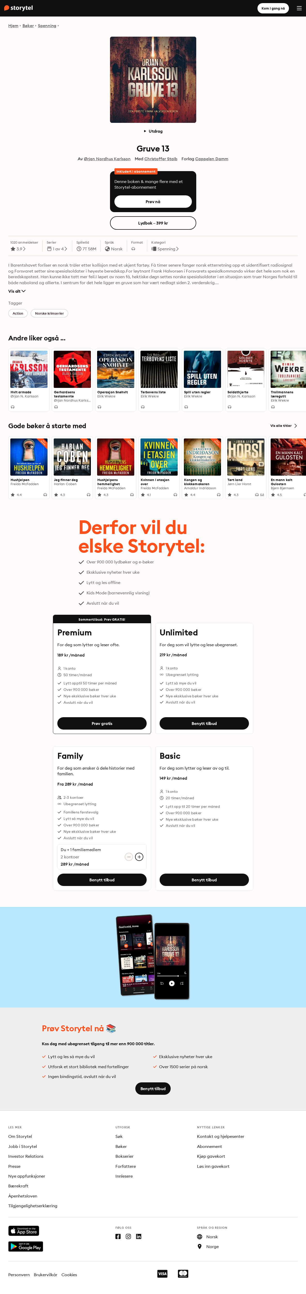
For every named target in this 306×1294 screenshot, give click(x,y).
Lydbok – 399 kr (153, 223)
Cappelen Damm (211, 158)
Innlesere (124, 1176)
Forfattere (125, 1166)
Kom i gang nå (273, 8)
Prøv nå (153, 201)
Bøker (28, 25)
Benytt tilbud (204, 723)
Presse (14, 1166)
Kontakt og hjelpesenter (220, 1136)
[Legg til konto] (139, 857)
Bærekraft (18, 1185)
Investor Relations (25, 1156)
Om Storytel (20, 1136)
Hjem (13, 25)
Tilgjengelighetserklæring (32, 1205)
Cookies (69, 1274)
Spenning (47, 25)
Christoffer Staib (160, 158)
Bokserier (124, 1156)
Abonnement (209, 1146)
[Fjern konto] (129, 857)
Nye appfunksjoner (26, 1176)
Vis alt (17, 291)
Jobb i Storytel (22, 1146)
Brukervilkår (45, 1274)
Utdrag (153, 131)
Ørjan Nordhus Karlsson (107, 158)
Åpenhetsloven (22, 1196)
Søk (119, 1136)
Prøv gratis (101, 723)
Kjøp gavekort (211, 1156)
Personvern (19, 1274)
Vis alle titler (284, 426)
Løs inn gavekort (213, 1166)
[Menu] (299, 8)
